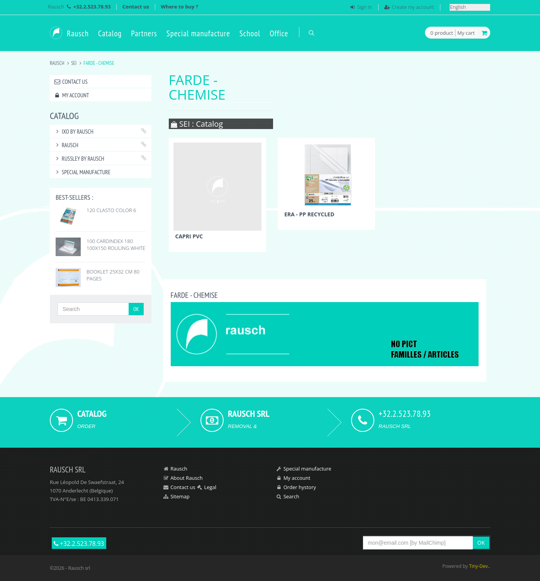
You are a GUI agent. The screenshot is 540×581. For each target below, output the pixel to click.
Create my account (413, 6)
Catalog (110, 33)
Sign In (364, 6)
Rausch (56, 6)
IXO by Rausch (73, 131)
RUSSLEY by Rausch (79, 158)
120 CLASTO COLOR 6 (111, 210)
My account (71, 95)
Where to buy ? (179, 6)
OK (136, 309)
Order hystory (300, 487)
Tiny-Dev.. (479, 566)
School (249, 33)
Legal (210, 487)
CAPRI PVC (189, 236)
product (441, 33)
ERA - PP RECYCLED (309, 214)
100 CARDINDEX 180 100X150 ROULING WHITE (116, 244)
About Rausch (186, 477)
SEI (73, 63)
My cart (466, 32)
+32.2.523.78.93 (79, 543)
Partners (144, 33)
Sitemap (180, 496)
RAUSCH (66, 145)
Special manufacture (198, 33)
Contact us (135, 6)
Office (279, 33)
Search (291, 496)
